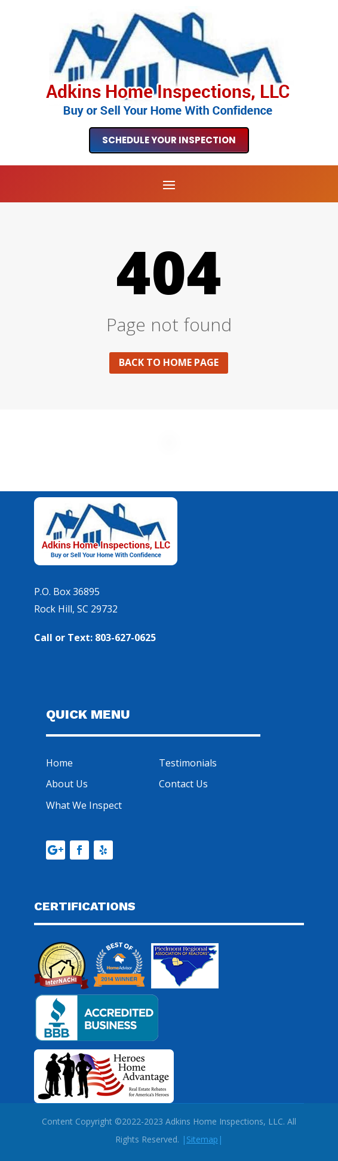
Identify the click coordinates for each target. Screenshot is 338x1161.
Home (59, 762)
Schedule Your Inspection (169, 140)
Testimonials (188, 762)
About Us (67, 783)
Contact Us (183, 783)
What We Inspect (84, 805)
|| (202, 1139)
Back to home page (169, 362)
